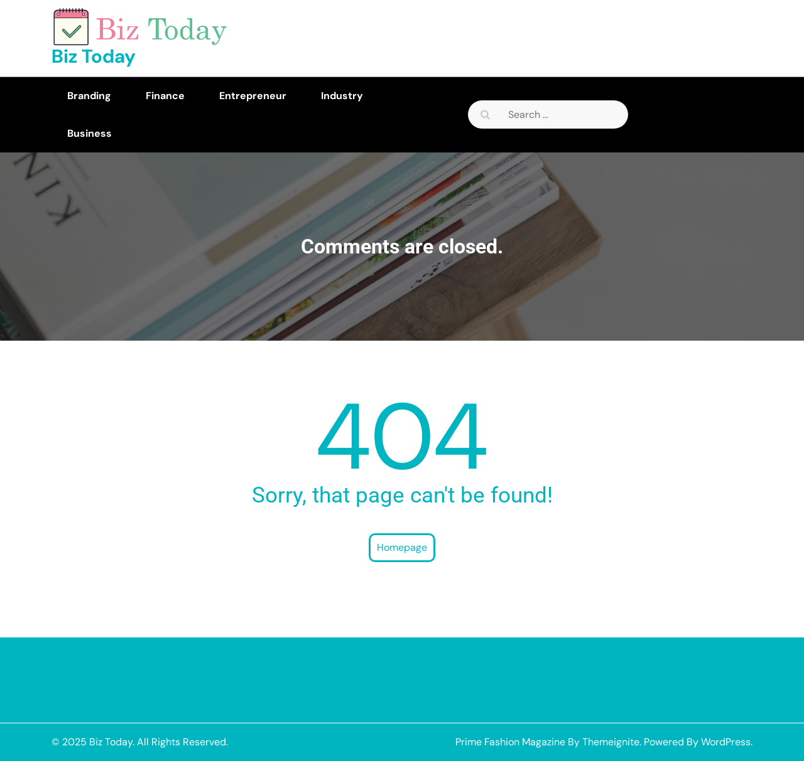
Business (89, 133)
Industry (342, 95)
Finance (165, 95)
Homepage (402, 547)
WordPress (726, 741)
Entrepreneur (252, 95)
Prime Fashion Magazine (510, 741)
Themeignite (610, 741)
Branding (89, 95)
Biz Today (94, 56)
